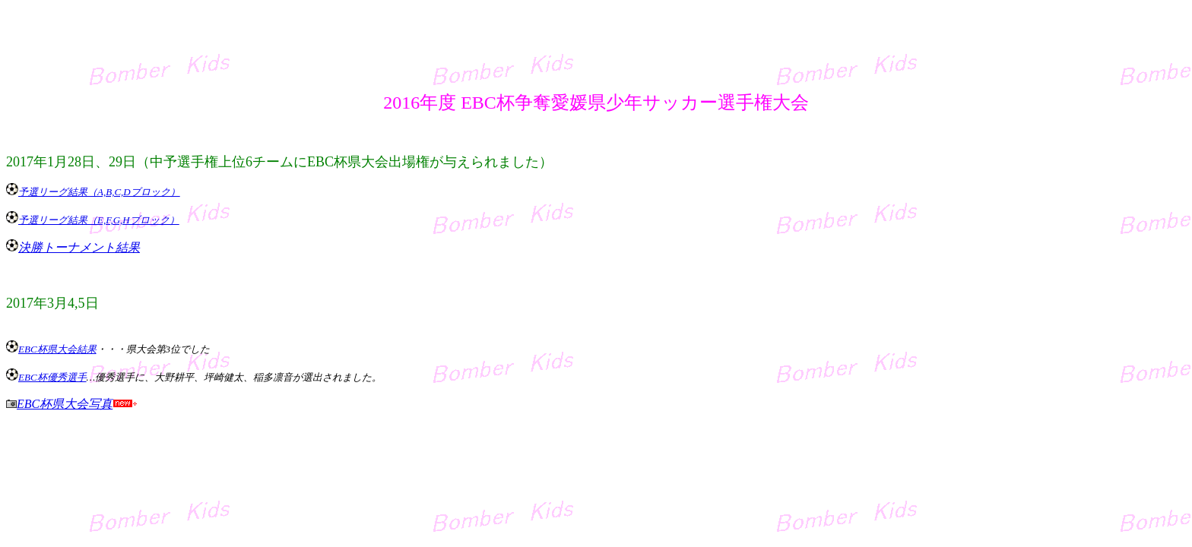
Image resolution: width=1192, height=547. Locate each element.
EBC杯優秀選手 (52, 377)
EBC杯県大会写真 (65, 403)
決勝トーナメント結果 (79, 247)
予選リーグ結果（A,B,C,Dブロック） (99, 192)
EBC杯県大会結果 (57, 349)
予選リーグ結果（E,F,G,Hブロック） (98, 220)
